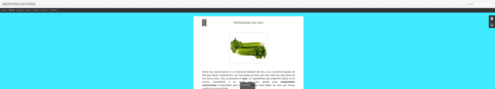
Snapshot (44, 10)
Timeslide (53, 10)
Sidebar (36, 10)
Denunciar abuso (265, 87)
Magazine (20, 10)
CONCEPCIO (259, 65)
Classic (4, 10)
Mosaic (28, 10)
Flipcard (12, 10)
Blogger (257, 87)
